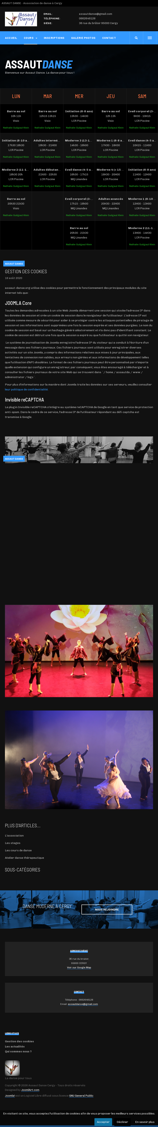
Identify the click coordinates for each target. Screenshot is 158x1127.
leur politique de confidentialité (26, 389)
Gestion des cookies (26, 271)
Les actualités (15, 1046)
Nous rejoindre (107, 909)
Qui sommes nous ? (18, 1051)
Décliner (122, 1122)
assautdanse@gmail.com (83, 1004)
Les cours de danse (18, 850)
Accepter (103, 1122)
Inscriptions (54, 37)
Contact (109, 37)
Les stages (12, 843)
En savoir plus (145, 1122)
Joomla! (10, 1095)
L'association (14, 835)
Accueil (11, 37)
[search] (136, 37)
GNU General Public (81, 1095)
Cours (30, 37)
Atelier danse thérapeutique (24, 858)
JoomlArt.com (30, 1089)
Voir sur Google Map (79, 967)
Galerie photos (83, 37)
